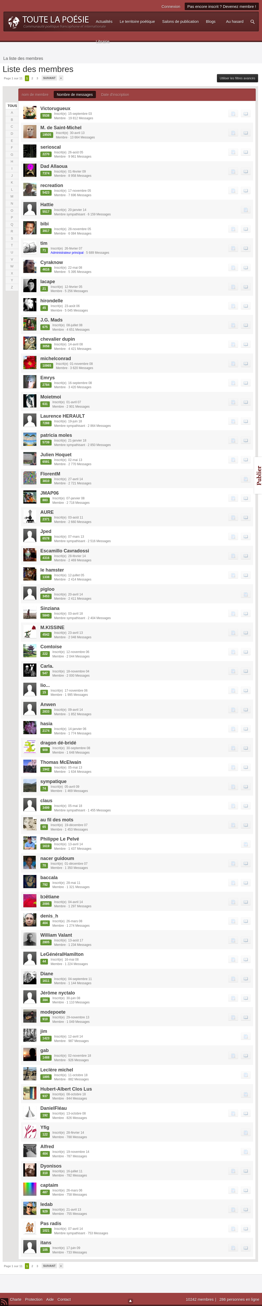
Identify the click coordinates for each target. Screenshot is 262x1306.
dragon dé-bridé (58, 742)
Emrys (47, 377)
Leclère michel (56, 1069)
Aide (50, 1299)
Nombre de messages (75, 94)
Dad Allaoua (53, 166)
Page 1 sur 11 (13, 78)
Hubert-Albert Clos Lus (66, 1089)
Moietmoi (50, 397)
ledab (46, 1204)
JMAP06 (49, 493)
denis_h (49, 916)
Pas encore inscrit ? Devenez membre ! (221, 6)
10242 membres (200, 1299)
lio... (45, 685)
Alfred (47, 1146)
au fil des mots (56, 819)
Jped (45, 531)
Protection (33, 1299)
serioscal (50, 147)
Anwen (48, 704)
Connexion (170, 6)
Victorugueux (55, 108)
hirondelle (51, 300)
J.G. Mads (51, 320)
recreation (51, 185)
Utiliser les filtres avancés (237, 78)
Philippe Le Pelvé (59, 839)
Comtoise (51, 646)
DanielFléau (53, 1108)
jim (43, 1031)
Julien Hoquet (56, 454)
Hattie (46, 204)
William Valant (56, 935)
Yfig (44, 1127)
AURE (47, 512)
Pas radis (50, 1223)
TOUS (12, 106)
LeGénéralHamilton (62, 954)
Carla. (46, 666)
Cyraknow (51, 262)
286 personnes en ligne (239, 1299)
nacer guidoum (57, 858)
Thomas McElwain (60, 762)
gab (44, 1050)
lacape (47, 281)
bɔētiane (49, 896)
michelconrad (55, 358)
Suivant (49, 78)
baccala (49, 877)
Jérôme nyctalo (57, 993)
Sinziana (49, 608)
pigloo (47, 589)
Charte (15, 1299)
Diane (46, 973)
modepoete (53, 1012)
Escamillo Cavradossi (64, 550)
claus (46, 800)
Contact (64, 1299)
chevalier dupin (57, 339)
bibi (44, 223)
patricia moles (56, 435)
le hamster (52, 570)
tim (43, 243)
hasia (46, 723)
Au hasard (235, 21)
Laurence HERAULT (62, 416)
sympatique (53, 781)
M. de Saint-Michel (60, 127)
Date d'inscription (115, 94)
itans (45, 1242)
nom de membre (35, 94)
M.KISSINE (52, 627)
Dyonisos (51, 1166)
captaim (49, 1185)
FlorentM (50, 473)
